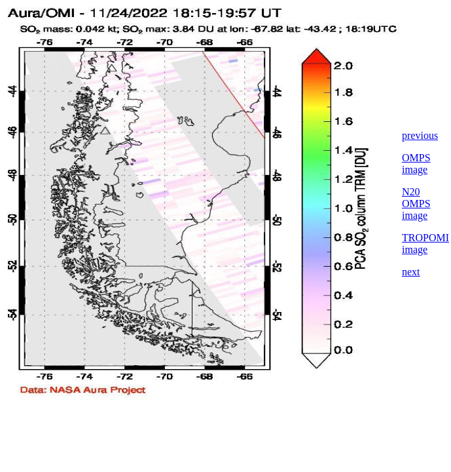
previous (420, 135)
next (411, 271)
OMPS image (416, 163)
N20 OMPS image (416, 203)
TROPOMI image (425, 243)
